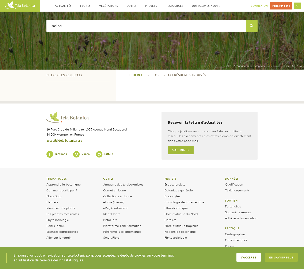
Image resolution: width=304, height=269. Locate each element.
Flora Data (54, 196)
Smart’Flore (111, 237)
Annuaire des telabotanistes (123, 184)
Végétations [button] (108, 5)
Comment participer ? (61, 190)
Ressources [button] (174, 5)
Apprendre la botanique (63, 184)
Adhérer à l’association (241, 218)
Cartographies (235, 234)
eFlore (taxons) (113, 202)
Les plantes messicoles (62, 214)
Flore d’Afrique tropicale (181, 225)
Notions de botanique (180, 231)
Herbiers (52, 202)
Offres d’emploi (236, 240)
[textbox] (146, 26)
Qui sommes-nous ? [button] (206, 5)
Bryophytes (172, 196)
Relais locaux (55, 225)
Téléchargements (237, 190)
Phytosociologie (57, 220)
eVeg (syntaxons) (115, 208)
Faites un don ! (281, 5)
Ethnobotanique (176, 208)
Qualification (234, 184)
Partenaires (233, 206)
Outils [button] (131, 5)
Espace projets (174, 184)
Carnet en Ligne (114, 190)
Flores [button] (85, 5)
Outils (108, 178)
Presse (229, 246)
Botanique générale (178, 190)
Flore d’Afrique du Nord (181, 214)
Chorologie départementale (184, 202)
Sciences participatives (62, 231)
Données (232, 178)
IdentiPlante (111, 214)
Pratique (232, 228)
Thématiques (56, 178)
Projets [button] (151, 5)
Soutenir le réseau (238, 212)
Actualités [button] (63, 5)
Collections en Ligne (117, 196)
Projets (170, 178)
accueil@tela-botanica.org (64, 140)
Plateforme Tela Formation (122, 225)
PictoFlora (110, 220)
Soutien (231, 200)
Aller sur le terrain (59, 237)
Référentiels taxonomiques (122, 231)
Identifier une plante (60, 208)
